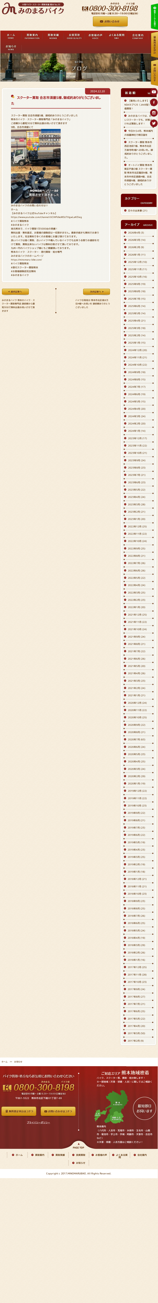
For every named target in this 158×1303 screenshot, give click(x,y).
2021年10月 (137, 629)
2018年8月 (136, 908)
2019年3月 (136, 857)
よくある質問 (122, 1156)
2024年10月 (137, 364)
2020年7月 (136, 739)
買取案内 (39, 1154)
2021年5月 (136, 666)
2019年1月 (136, 871)
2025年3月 (136, 328)
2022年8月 (136, 555)
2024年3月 (136, 416)
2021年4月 (136, 673)
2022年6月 (136, 570)
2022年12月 (137, 526)
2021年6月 (136, 658)
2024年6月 (136, 394)
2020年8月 (136, 732)
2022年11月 (137, 533)
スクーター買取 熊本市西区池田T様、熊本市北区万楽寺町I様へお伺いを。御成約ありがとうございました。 (138, 150)
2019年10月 (137, 805)
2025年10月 (137, 276)
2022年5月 (136, 577)
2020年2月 (136, 776)
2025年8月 (136, 291)
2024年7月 (136, 386)
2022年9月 (136, 548)
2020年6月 (136, 746)
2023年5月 (136, 489)
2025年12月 (137, 262)
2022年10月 (137, 541)
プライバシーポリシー (38, 1122)
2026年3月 (136, 239)
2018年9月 (136, 901)
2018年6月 (136, 923)
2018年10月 (137, 893)
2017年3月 (136, 1033)
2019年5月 (136, 842)
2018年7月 (136, 915)
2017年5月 (136, 1018)
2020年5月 (136, 754)
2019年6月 (136, 835)
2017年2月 (136, 1040)
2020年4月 (136, 761)
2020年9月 (136, 724)
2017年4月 (136, 1026)
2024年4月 (136, 409)
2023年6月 (136, 482)
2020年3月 (136, 768)
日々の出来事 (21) (137, 210)
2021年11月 (137, 621)
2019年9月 (136, 813)
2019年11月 (137, 798)
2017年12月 (137, 967)
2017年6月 (136, 1011)
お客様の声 (101, 1154)
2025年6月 (136, 306)
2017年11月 (137, 974)
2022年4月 (136, 585)
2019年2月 (136, 864)
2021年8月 (136, 644)
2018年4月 (136, 937)
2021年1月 (136, 695)
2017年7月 (136, 1004)
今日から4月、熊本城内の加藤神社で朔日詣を (138, 132)
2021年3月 (136, 680)
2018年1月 (136, 959)
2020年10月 (137, 717)
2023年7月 (136, 475)
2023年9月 (136, 460)
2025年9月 (136, 284)
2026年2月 (136, 247)
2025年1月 (136, 342)
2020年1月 (136, 783)
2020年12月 (137, 702)
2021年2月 (136, 688)
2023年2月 (136, 511)
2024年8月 (136, 379)
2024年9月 (136, 372)
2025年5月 (136, 313)
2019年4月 (136, 849)
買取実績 (60, 1154)
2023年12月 (137, 438)
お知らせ (80, 1162)
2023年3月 (136, 504)
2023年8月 (136, 467)
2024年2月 (136, 423)
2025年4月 (136, 320)
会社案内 (142, 1154)
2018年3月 (136, 945)
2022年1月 (136, 607)
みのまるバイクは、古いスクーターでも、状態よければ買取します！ (138, 119)
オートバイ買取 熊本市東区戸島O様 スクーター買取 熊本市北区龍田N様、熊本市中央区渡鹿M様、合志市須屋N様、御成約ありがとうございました (138, 174)
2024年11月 (137, 357)
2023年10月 (137, 453)
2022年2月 (136, 599)
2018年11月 (137, 886)
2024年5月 (136, 401)
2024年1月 (136, 431)
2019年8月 (136, 820)
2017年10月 (137, 981)
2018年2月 (136, 952)
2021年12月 (137, 614)
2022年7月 (136, 563)
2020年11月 (137, 710)
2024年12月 (137, 350)
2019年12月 (137, 791)
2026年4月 (136, 232)
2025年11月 (137, 269)
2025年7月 (136, 298)
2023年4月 (136, 497)
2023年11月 (137, 445)
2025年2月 (136, 335)
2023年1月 (136, 519)
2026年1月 (136, 254)
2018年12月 (137, 879)
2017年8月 (136, 996)
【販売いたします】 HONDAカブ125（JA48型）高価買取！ (138, 104)
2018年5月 (136, 930)
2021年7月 (136, 651)
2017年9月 (136, 989)
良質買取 (80, 1154)
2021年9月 (136, 636)
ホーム (14, 209)
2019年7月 (136, 827)
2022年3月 (136, 592)
